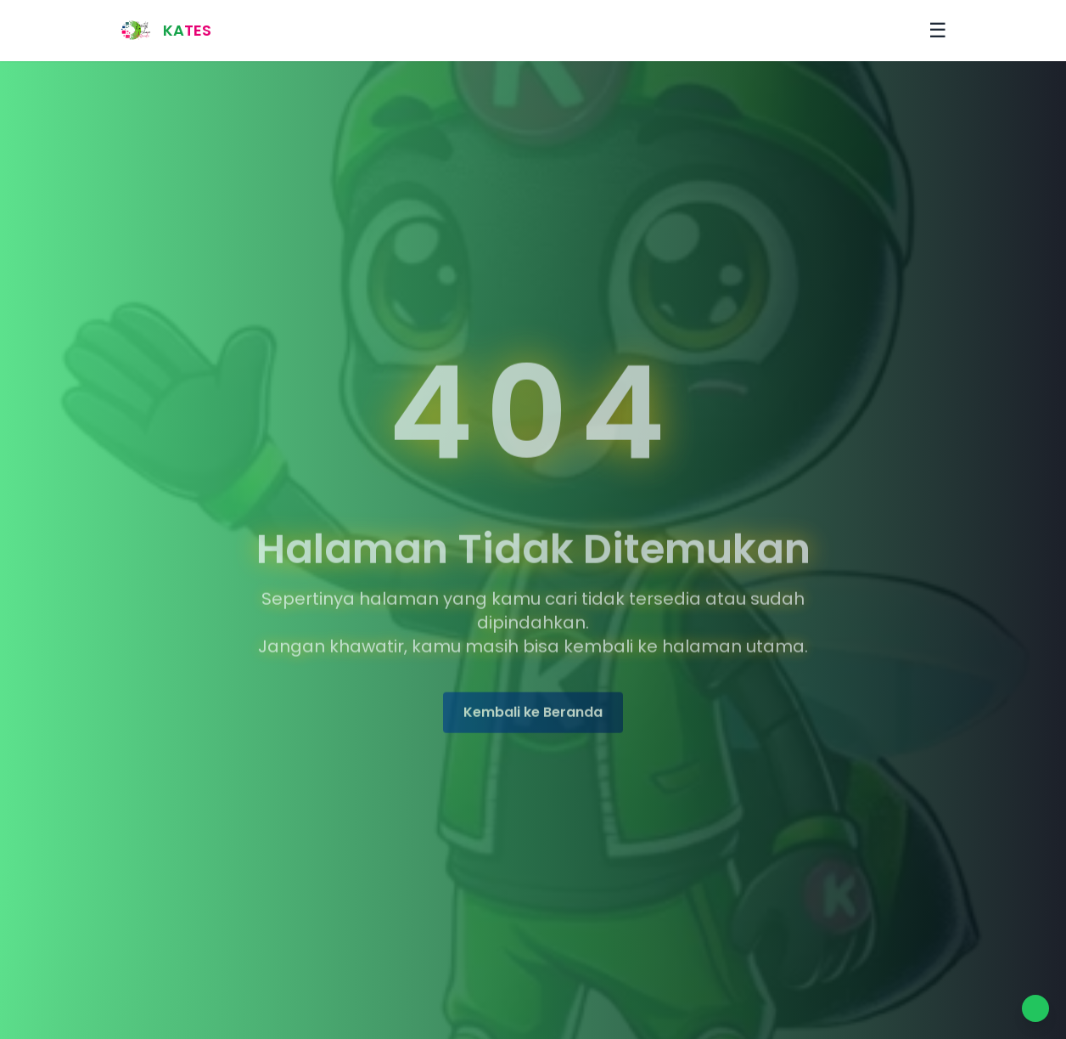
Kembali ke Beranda (533, 713)
